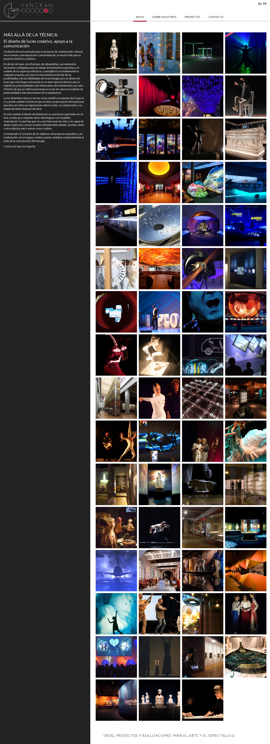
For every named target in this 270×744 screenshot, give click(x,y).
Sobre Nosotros (164, 16)
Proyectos (192, 16)
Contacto (216, 16)
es (260, 3)
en (264, 3)
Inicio (140, 16)
